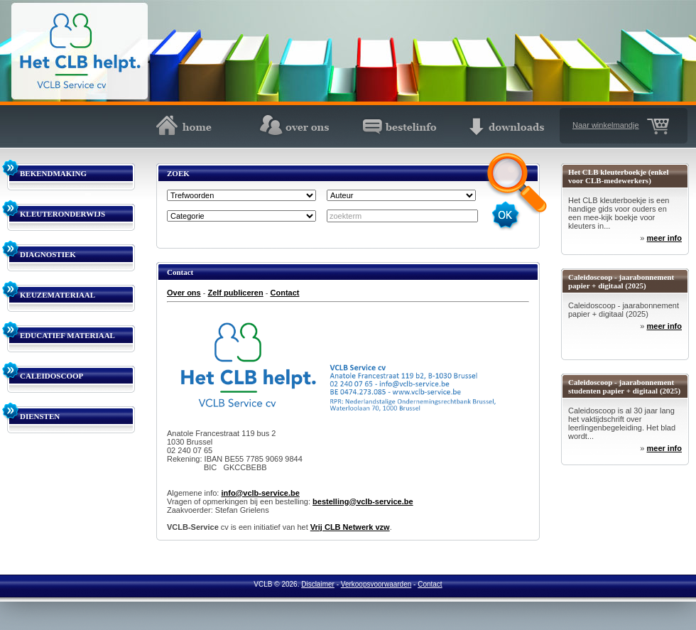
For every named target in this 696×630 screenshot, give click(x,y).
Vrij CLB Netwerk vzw (350, 527)
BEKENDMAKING (53, 173)
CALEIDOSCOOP (51, 375)
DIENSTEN (40, 416)
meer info (664, 238)
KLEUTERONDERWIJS (62, 214)
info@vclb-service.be (260, 493)
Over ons (184, 292)
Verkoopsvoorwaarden (376, 584)
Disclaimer (318, 584)
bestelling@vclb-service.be (362, 501)
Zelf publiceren (235, 292)
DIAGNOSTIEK (48, 254)
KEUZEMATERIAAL (57, 294)
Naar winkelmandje (605, 125)
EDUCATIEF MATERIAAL (67, 335)
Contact (285, 292)
